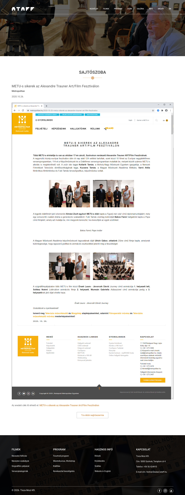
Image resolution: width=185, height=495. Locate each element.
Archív (161, 9)
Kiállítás (56, 466)
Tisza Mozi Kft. (142, 456)
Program (118, 9)
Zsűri (129, 9)
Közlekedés (100, 461)
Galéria (140, 9)
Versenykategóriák (20, 471)
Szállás (98, 466)
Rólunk (98, 456)
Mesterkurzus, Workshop (64, 461)
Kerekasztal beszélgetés (64, 471)
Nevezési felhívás (19, 456)
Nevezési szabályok (20, 461)
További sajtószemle (92, 415)
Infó (151, 9)
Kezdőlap (94, 9)
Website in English (103, 471)
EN (170, 9)
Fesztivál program (61, 456)
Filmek (106, 9)
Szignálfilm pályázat (20, 466)
